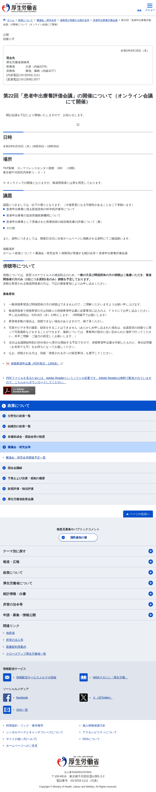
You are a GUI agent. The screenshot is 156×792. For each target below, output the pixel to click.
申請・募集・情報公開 (78, 615)
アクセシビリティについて (100, 732)
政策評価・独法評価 (20, 488)
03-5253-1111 (79, 780)
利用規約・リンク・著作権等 (24, 725)
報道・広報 (78, 561)
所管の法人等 (14, 639)
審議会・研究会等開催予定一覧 (26, 457)
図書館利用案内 (16, 646)
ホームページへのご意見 (22, 745)
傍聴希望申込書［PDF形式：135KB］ (34, 363)
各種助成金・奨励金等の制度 (26, 436)
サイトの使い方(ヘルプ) (21, 739)
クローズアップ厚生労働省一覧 (26, 653)
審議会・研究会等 (19, 447)
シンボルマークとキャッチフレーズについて (34, 732)
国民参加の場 (78, 537)
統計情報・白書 (78, 594)
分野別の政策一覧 (19, 416)
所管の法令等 (78, 604)
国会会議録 (15, 468)
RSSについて (91, 739)
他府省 (10, 633)
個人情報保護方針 (94, 725)
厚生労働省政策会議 (20, 499)
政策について (78, 572)
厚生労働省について (78, 583)
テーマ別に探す (78, 551)
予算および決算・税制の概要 (26, 478)
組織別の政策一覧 (19, 426)
